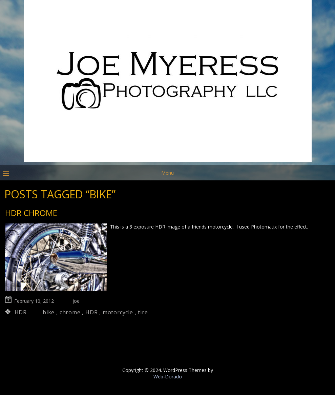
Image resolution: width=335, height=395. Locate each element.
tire (143, 312)
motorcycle (118, 312)
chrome (70, 312)
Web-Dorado (167, 376)
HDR (21, 312)
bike (49, 312)
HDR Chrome (31, 212)
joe (76, 301)
